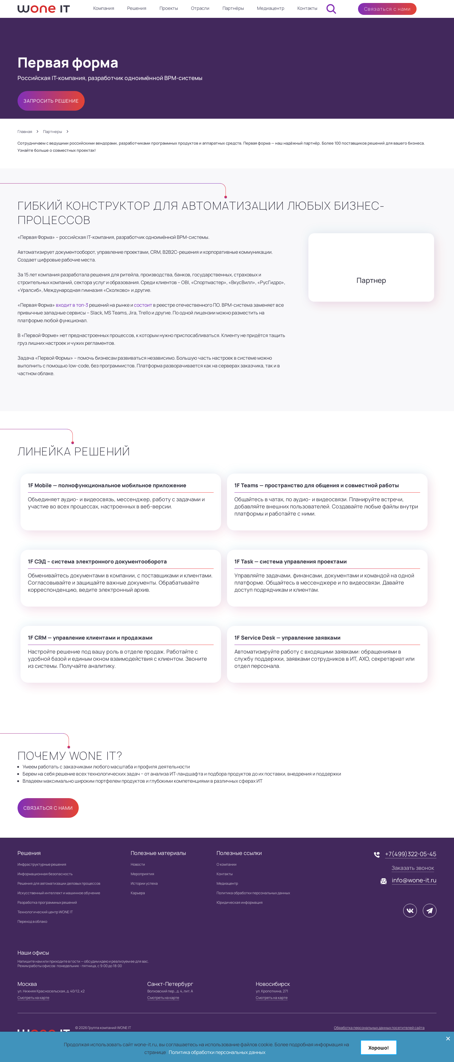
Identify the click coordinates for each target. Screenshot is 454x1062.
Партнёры (233, 8)
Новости (138, 864)
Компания (103, 8)
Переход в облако (32, 921)
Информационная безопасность (45, 874)
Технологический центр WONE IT (45, 912)
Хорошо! (378, 1047)
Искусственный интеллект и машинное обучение (59, 893)
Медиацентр (270, 8)
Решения (136, 8)
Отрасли (200, 8)
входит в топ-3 (72, 305)
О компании (227, 864)
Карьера (138, 893)
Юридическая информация (240, 902)
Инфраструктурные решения (42, 864)
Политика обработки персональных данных (253, 893)
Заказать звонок (413, 867)
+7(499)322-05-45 (410, 854)
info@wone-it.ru (414, 880)
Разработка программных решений (47, 902)
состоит (143, 305)
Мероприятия (142, 874)
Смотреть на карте (33, 997)
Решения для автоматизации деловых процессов (59, 883)
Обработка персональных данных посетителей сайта (379, 1027)
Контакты (307, 8)
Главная (25, 131)
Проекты (169, 8)
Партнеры (52, 131)
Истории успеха (144, 883)
